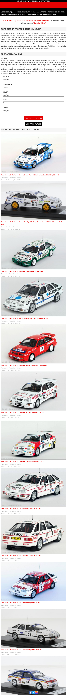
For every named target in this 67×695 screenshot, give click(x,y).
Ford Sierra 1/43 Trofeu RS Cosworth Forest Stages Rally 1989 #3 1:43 (24, 365)
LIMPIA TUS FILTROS (33, 124)
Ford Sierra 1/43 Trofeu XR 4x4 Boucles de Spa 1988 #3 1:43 (20, 602)
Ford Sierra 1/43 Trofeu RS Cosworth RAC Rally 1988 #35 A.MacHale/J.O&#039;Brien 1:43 (30, 175)
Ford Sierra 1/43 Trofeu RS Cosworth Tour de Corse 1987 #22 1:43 (22, 412)
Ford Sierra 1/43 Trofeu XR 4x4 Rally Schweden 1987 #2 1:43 (20, 508)
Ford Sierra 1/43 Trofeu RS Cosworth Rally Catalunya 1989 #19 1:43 (23, 461)
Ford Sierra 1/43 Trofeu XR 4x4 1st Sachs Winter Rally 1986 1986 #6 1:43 (24, 318)
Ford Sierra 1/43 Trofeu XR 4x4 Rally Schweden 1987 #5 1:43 (20, 556)
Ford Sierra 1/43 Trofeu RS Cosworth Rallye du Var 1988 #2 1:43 (22, 271)
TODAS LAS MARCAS (39, 12)
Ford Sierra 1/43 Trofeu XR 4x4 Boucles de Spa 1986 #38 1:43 (21, 650)
